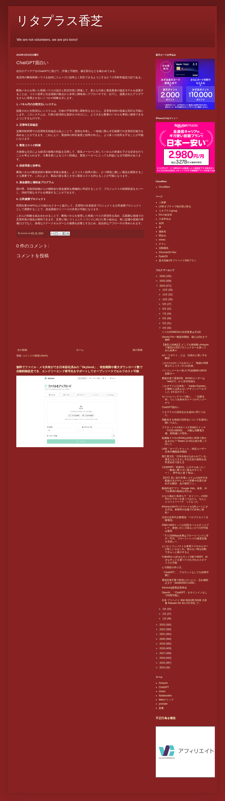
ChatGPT (164, 687)
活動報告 (164, 248)
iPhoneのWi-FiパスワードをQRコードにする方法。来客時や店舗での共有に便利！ (185, 509)
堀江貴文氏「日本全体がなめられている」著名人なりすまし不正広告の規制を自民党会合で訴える (185, 459)
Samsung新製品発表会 (174, 587)
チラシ (162, 244)
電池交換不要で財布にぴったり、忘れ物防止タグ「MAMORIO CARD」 (185, 581)
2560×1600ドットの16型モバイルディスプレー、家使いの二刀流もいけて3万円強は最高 (185, 528)
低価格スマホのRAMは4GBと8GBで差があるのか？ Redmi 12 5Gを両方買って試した (184, 441)
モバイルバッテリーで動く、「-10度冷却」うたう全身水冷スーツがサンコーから (184, 399)
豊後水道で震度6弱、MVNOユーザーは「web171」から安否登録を (183, 380)
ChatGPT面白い (170, 407)
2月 (164, 613)
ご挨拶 (162, 202)
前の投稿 (137, 350)
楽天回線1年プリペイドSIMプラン (177, 260)
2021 (163, 634)
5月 (164, 323)
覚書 (161, 708)
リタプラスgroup (168, 210)
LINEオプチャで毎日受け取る (175, 206)
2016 (163, 657)
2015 (163, 662)
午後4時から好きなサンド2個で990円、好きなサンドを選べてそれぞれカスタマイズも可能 (185, 559)
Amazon (163, 683)
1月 (164, 618)
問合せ (162, 235)
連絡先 (162, 231)
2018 (163, 648)
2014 (163, 667)
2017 (163, 653)
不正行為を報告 (166, 718)
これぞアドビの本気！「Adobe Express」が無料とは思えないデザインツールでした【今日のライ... (185, 389)
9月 (164, 304)
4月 (164, 328)
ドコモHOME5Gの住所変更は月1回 (181, 332)
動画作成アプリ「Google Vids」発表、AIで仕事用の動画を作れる (184, 490)
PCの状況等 (165, 214)
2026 (163, 276)
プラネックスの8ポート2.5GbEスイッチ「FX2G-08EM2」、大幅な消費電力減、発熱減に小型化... (184, 430)
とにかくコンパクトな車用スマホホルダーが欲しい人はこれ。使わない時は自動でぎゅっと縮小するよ (185, 549)
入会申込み (165, 218)
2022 (163, 629)
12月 (165, 289)
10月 (165, 299)
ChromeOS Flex (167, 252)
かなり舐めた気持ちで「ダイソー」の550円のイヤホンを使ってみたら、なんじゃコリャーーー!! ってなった (184, 499)
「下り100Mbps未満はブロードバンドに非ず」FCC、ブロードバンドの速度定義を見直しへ (185, 538)
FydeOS (163, 256)
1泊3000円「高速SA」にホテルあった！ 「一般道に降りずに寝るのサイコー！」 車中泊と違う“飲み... (184, 470)
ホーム (80, 350)
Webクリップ (166, 699)
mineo (162, 239)
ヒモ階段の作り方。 (173, 567)
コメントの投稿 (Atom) (35, 355)
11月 (165, 294)
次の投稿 (22, 350)
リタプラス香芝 (59, 21)
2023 (163, 624)
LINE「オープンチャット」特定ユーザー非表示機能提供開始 (184, 450)
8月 (164, 308)
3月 (164, 609)
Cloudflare (164, 186)
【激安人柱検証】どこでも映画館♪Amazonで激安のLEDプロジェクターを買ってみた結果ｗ (185, 347)
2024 (163, 285)
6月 (164, 318)
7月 (164, 313)
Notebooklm (165, 695)
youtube (163, 703)
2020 (163, 639)
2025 (163, 280)
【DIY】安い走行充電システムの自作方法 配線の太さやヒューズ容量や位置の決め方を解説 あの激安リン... (186, 480)
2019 (163, 643)
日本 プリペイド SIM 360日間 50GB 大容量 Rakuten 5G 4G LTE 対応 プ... (184, 602)
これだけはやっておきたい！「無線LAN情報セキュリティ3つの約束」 (185, 364)
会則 (161, 223)
